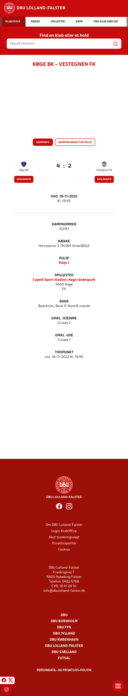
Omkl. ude (64, 335)
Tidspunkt (64, 352)
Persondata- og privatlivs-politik (64, 670)
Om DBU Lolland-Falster (64, 525)
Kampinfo (43, 142)
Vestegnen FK (104, 170)
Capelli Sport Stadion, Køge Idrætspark (64, 280)
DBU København (64, 639)
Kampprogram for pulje (75, 142)
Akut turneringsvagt (64, 537)
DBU (64, 615)
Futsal (64, 658)
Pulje (64, 258)
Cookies (64, 549)
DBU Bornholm (64, 621)
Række (64, 241)
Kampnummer (64, 224)
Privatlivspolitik (64, 543)
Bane (64, 301)
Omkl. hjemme (64, 318)
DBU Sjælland (64, 652)
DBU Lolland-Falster (64, 646)
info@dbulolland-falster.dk (64, 591)
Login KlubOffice (64, 531)
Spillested (64, 275)
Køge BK (24, 170)
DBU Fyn (64, 627)
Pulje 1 (64, 263)
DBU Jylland (64, 633)
